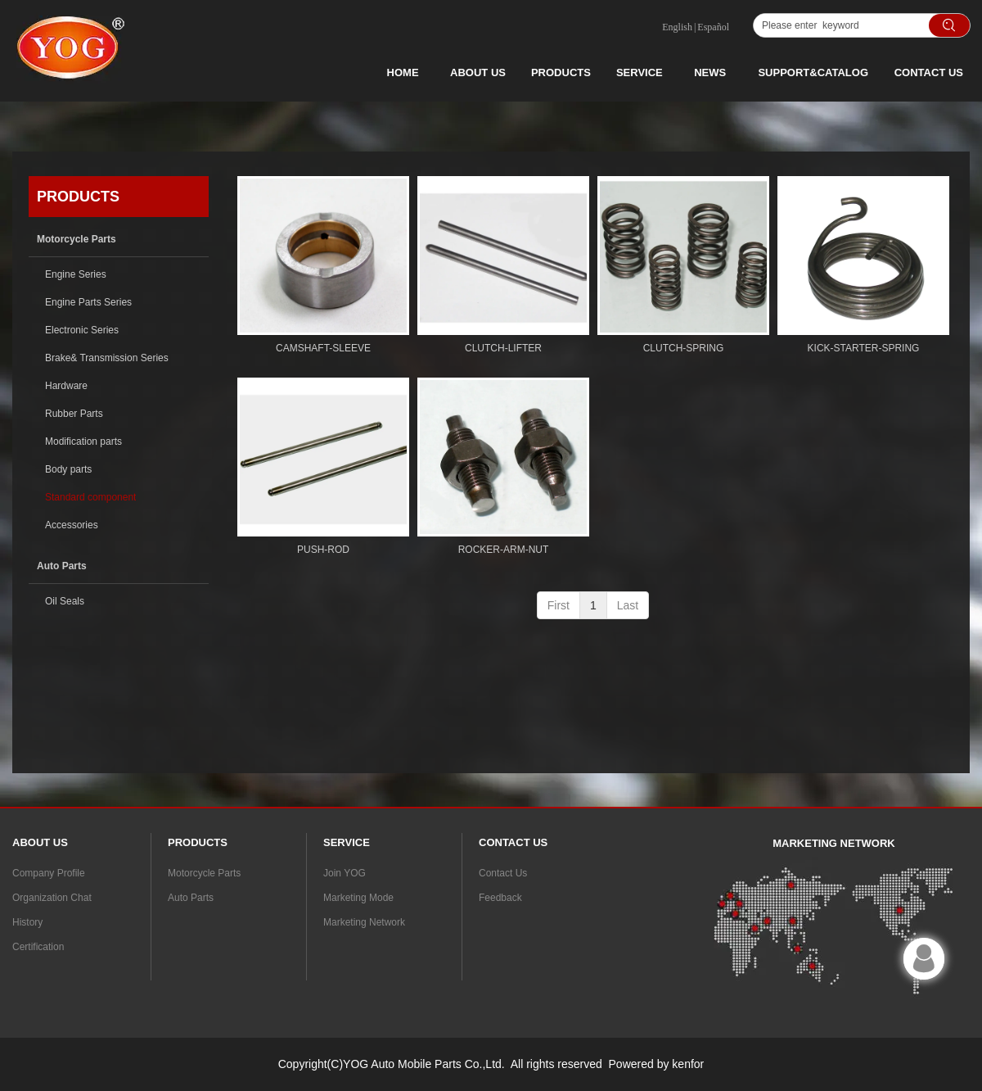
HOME (403, 72)
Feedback (500, 897)
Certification (38, 947)
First (558, 605)
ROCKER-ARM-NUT (503, 549)
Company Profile (48, 873)
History (27, 922)
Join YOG (344, 873)
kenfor (688, 1064)
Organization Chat (52, 897)
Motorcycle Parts (204, 873)
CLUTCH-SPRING (683, 348)
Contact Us (503, 873)
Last (627, 605)
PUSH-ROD (323, 549)
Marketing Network (364, 922)
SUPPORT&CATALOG (813, 72)
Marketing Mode (358, 897)
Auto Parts (191, 897)
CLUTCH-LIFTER (503, 348)
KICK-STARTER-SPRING (864, 348)
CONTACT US (928, 72)
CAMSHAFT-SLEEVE (323, 348)
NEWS (710, 72)
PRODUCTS (561, 72)
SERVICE (639, 72)
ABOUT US (478, 72)
